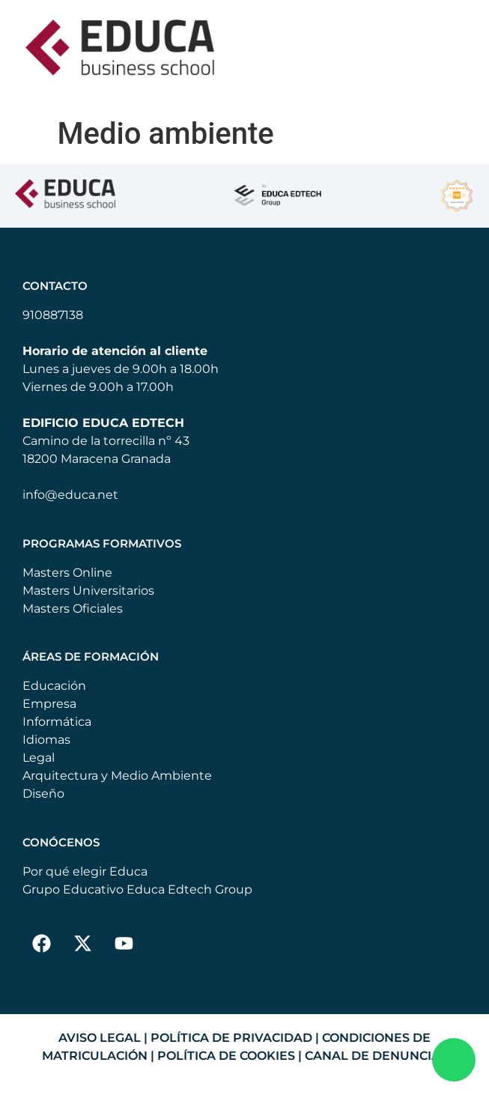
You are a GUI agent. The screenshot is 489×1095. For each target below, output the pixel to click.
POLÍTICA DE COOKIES (226, 1056)
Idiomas (46, 739)
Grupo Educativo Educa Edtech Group (137, 889)
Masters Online (67, 572)
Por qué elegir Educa (85, 871)
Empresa (49, 704)
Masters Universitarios (88, 590)
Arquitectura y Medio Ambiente (117, 775)
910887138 (52, 315)
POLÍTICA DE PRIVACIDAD (231, 1038)
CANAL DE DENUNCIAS (376, 1056)
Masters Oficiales (72, 608)
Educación (54, 686)
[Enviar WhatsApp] (454, 1060)
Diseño (43, 793)
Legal (38, 757)
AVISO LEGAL (99, 1038)
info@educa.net (70, 495)
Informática (56, 722)
